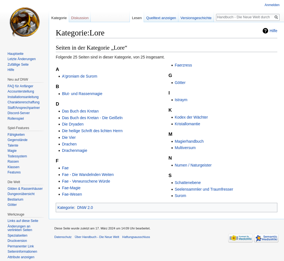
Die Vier (69, 137)
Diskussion (80, 18)
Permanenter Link (20, 246)
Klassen (13, 167)
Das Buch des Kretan (80, 111)
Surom (180, 195)
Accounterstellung (20, 91)
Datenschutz (63, 237)
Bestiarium (15, 199)
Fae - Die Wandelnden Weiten (88, 174)
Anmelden (272, 5)
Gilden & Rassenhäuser (25, 189)
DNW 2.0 (85, 207)
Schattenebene (188, 182)
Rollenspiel (15, 119)
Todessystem (17, 156)
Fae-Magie (71, 188)
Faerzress (183, 65)
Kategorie (65, 207)
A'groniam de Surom (79, 76)
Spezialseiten (17, 235)
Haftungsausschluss (136, 237)
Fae (65, 168)
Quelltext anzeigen (161, 18)
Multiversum (185, 147)
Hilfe (273, 31)
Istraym (181, 100)
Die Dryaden (72, 124)
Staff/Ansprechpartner (23, 108)
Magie (12, 151)
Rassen (13, 161)
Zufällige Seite (18, 64)
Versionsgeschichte (196, 18)
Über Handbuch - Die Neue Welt (97, 237)
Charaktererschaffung (23, 102)
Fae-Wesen (72, 194)
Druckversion (17, 241)
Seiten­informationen (22, 252)
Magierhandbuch (189, 141)
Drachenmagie (74, 150)
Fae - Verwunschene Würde (86, 181)
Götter (180, 82)
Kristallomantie (187, 124)
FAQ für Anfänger (20, 86)
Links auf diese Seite (22, 221)
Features (14, 172)
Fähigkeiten (16, 135)
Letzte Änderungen (21, 59)
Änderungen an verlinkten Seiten (19, 228)
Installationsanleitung (23, 97)
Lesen (137, 18)
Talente (12, 145)
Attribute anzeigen (20, 257)
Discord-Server (18, 113)
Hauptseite (15, 54)
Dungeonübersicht (20, 194)
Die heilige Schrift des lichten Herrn (92, 131)
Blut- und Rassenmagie (82, 93)
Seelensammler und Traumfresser (204, 189)
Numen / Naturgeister (193, 165)
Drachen (69, 144)
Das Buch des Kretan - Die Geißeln (92, 118)
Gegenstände (17, 140)
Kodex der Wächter (191, 117)
